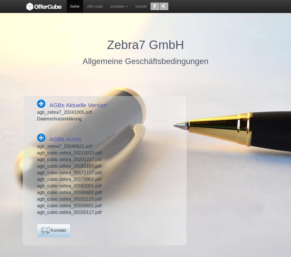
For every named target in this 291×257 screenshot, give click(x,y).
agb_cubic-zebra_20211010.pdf (69, 152)
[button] (155, 6)
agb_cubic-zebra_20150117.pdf (69, 212)
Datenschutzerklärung (59, 118)
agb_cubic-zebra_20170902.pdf (69, 179)
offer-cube (95, 6)
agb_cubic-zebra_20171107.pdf (69, 172)
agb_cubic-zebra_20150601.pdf (69, 205)
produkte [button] (119, 6)
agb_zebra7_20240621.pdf (64, 146)
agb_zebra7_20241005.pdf (64, 112)
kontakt (141, 6)
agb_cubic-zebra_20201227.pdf (69, 159)
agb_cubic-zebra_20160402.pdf (69, 192)
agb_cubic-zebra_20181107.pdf (69, 166)
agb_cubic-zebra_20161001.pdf (69, 185)
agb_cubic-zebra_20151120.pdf (69, 199)
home (74, 6)
